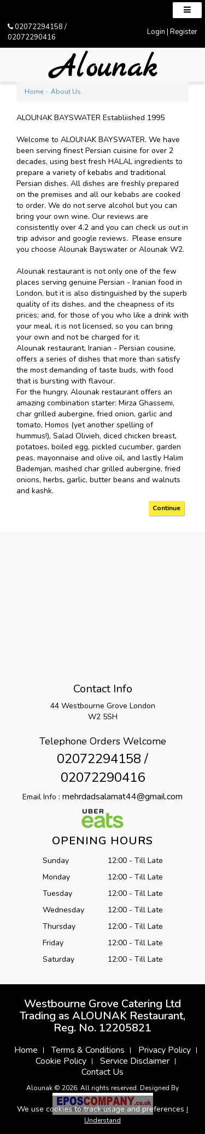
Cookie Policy (61, 1061)
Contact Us (102, 1072)
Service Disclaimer (134, 1061)
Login (156, 32)
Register (183, 32)
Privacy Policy (164, 1050)
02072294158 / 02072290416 (37, 32)
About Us (66, 91)
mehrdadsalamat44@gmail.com (122, 797)
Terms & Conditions (88, 1050)
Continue (166, 508)
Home (34, 91)
